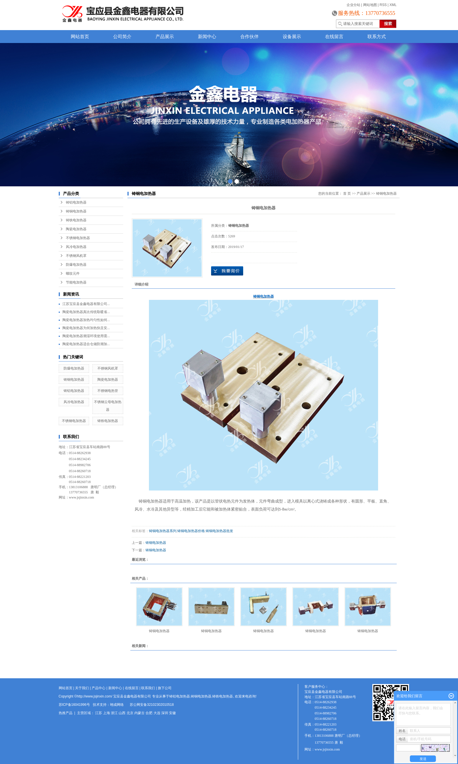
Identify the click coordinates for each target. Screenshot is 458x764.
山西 (122, 713)
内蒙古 (139, 713)
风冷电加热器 (76, 247)
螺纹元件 (73, 273)
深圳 (164, 713)
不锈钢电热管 (107, 391)
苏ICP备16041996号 (74, 705)
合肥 (149, 713)
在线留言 (334, 36)
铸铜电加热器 (76, 211)
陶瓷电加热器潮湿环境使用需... (86, 336)
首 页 (347, 194)
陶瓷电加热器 (76, 229)
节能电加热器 (76, 282)
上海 (106, 713)
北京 (130, 713)
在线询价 (227, 270)
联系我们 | (149, 688)
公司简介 (122, 36)
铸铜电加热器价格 (191, 531)
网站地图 (370, 5)
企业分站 (353, 5)
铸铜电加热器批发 (219, 531)
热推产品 (65, 713)
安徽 (172, 713)
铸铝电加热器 (76, 202)
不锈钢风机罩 (76, 256)
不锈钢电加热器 (78, 238)
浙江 (114, 713)
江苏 (98, 713)
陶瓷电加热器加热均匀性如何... (86, 320)
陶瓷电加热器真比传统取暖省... (86, 312)
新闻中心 (207, 36)
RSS (383, 5)
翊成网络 (117, 705)
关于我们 (82, 688)
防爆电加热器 (76, 265)
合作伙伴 (249, 36)
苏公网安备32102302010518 (152, 705)
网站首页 (80, 36)
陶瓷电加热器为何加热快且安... (86, 328)
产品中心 (98, 688)
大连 (157, 713)
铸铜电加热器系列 (162, 531)
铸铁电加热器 (76, 220)
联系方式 (376, 36)
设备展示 (292, 36)
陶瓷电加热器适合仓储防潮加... (86, 344)
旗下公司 (165, 688)
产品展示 (165, 36)
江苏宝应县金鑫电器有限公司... (86, 304)
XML (393, 5)
